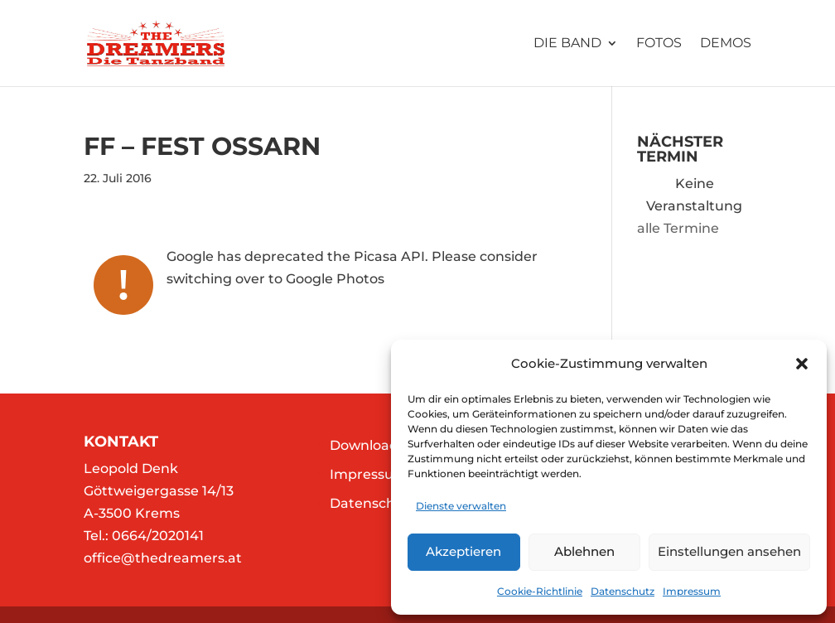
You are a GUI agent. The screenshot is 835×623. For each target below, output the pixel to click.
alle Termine (678, 228)
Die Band (567, 44)
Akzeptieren (463, 551)
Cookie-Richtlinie (539, 591)
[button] (802, 363)
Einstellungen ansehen (729, 551)
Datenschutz (622, 591)
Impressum (692, 591)
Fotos (659, 44)
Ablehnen (584, 551)
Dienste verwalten (461, 506)
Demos (725, 44)
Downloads (367, 445)
